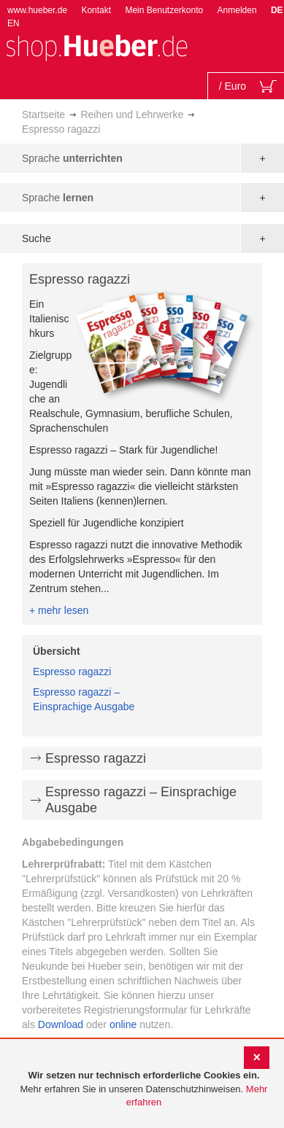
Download (60, 1024)
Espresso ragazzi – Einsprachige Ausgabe (141, 800)
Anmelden (237, 10)
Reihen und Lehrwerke (131, 114)
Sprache (72, 158)
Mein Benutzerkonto (164, 10)
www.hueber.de (37, 10)
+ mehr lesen (58, 610)
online (123, 1024)
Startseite (43, 114)
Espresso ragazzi (72, 671)
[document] (143, 1089)
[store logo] (96, 46)
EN (13, 23)
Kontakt (96, 10)
